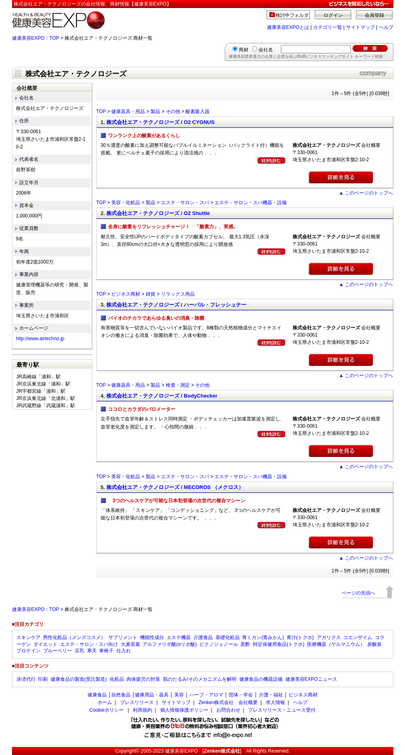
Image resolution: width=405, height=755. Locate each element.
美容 (179, 695)
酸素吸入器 (197, 111)
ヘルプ (386, 27)
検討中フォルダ (292, 15)
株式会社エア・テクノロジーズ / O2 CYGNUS (160, 122)
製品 (155, 111)
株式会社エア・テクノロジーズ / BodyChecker (162, 396)
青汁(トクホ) (300, 637)
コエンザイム (357, 637)
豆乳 (79, 651)
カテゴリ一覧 (327, 27)
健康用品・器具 (152, 695)
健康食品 (97, 695)
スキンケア (28, 637)
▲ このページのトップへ (366, 193)
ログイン (333, 15)
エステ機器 (179, 637)
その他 (173, 111)
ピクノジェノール (218, 644)
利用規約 (142, 710)
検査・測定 (178, 385)
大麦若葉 (130, 644)
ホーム (105, 702)
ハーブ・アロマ (206, 695)
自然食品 (120, 695)
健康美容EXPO (181, 751)
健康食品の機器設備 (261, 679)
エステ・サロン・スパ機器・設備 (250, 202)
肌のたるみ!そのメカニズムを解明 (199, 679)
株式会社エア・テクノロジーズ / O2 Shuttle (158, 213)
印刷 (43, 679)
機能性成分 (152, 637)
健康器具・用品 (128, 111)
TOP (101, 111)
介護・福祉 (271, 695)
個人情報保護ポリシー (184, 710)
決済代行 (26, 679)
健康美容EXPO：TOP (35, 38)
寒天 (92, 651)
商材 (243, 50)
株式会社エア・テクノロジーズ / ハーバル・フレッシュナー (176, 305)
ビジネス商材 (125, 294)
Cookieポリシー (107, 710)
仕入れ (123, 651)
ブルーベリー (57, 651)
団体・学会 (241, 695)
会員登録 (374, 15)
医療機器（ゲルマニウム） (336, 644)
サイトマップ (360, 27)
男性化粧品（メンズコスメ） (74, 637)
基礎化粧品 (228, 637)
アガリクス (329, 637)
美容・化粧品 (125, 202)
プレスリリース (137, 702)
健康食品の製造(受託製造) (79, 679)
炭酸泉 (374, 644)
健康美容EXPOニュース (311, 679)
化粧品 (117, 679)
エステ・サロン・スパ (185, 202)
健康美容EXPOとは (288, 27)
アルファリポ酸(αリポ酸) (169, 644)
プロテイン (28, 651)
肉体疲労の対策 (143, 679)
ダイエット (45, 644)
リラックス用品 (178, 294)
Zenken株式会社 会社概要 (228, 702)
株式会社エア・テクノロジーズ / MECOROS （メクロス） (175, 487)
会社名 (265, 50)
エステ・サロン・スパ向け (89, 644)
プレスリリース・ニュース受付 (281, 710)
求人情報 (275, 702)
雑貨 (150, 294)
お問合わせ (228, 710)
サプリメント (122, 637)
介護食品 (203, 637)
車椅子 (106, 651)
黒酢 (245, 644)
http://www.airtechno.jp (40, 338)
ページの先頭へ (358, 593)
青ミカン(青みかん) (263, 637)
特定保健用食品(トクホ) (278, 644)
